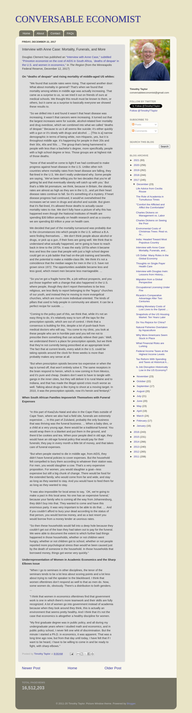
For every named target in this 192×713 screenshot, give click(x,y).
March (140, 415)
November (143, 376)
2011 (137, 456)
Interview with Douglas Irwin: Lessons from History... (152, 273)
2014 (137, 441)
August (141, 391)
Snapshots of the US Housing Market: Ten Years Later (152, 316)
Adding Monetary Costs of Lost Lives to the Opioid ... (152, 308)
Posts (136, 124)
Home (26, 33)
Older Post (113, 668)
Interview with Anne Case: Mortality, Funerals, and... (151, 249)
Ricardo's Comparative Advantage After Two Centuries (149, 298)
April (139, 411)
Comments (139, 130)
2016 (137, 432)
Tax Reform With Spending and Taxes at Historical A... (152, 361)
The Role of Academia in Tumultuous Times (150, 198)
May (139, 406)
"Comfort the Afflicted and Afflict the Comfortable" (150, 206)
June (140, 401)
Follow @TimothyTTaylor (144, 110)
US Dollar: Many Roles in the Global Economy (152, 257)
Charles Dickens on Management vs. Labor (150, 214)
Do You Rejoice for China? (151, 322)
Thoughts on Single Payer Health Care (150, 265)
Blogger (131, 703)
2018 (137, 175)
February (142, 420)
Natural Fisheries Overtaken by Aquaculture (152, 329)
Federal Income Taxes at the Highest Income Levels (152, 352)
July (139, 396)
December (143, 184)
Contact (55, 33)
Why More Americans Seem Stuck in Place (151, 337)
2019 (137, 170)
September (143, 386)
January (141, 425)
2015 (137, 436)
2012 (137, 451)
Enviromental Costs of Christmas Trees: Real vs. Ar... (152, 231)
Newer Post (31, 668)
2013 (137, 446)
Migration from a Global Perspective (149, 281)
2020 (137, 165)
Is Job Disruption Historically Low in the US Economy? (152, 368)
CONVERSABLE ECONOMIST (78, 19)
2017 (137, 179)
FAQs (70, 33)
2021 (137, 160)
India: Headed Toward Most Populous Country (151, 241)
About (40, 33)
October (141, 381)
